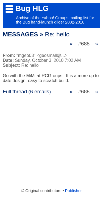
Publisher (73, 191)
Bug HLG (32, 8)
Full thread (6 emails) (27, 91)
